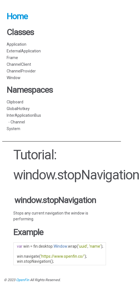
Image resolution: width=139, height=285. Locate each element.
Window (14, 77)
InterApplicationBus (24, 115)
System (13, 128)
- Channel (16, 122)
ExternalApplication (24, 51)
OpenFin (22, 280)
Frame (12, 57)
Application (16, 44)
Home (17, 16)
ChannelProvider (21, 71)
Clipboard (15, 102)
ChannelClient (19, 64)
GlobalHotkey (18, 108)
